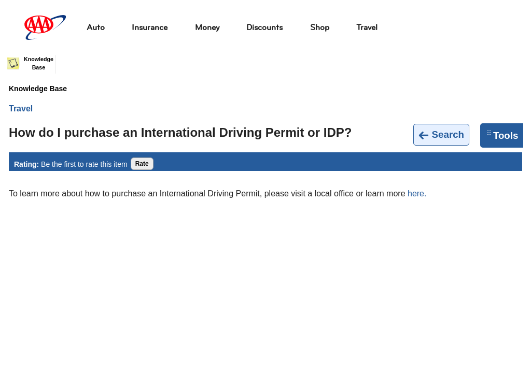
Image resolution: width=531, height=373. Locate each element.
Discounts (264, 27)
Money (207, 27)
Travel (367, 27)
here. (417, 193)
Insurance (149, 27)
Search (441, 135)
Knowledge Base (38, 88)
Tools (502, 135)
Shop (319, 27)
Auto (96, 27)
